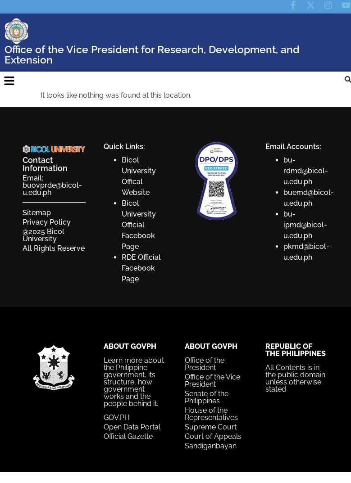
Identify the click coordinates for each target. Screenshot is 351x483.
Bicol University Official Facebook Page (139, 225)
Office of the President (204, 364)
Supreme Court (211, 427)
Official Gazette (128, 436)
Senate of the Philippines (206, 397)
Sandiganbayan (211, 446)
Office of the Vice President (212, 380)
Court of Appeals (213, 436)
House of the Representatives (211, 414)
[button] (9, 81)
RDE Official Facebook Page (141, 268)
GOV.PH (117, 417)
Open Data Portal (132, 427)
